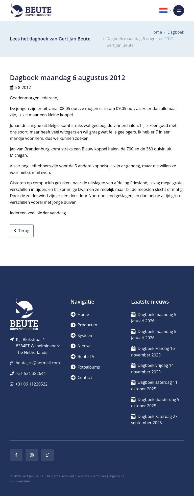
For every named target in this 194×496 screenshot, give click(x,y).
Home (156, 32)
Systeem (81, 335)
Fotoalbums (85, 367)
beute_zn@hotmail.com (38, 363)
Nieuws (80, 346)
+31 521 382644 (31, 373)
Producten (83, 325)
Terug (21, 230)
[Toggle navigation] (178, 10)
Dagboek (175, 32)
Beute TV (82, 356)
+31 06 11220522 (31, 384)
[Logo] (31, 10)
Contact (81, 377)
